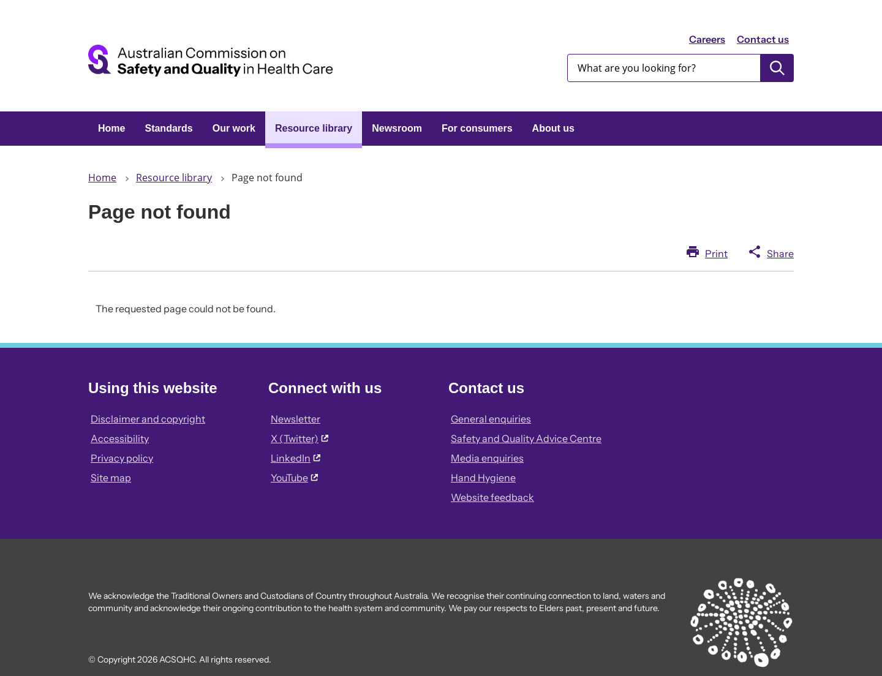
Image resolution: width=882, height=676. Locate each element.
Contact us (763, 39)
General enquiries (491, 419)
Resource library (313, 128)
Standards (168, 128)
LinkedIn (295, 458)
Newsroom (397, 128)
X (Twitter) (299, 438)
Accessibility (120, 438)
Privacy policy (122, 458)
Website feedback (492, 497)
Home (111, 128)
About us (553, 128)
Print (716, 253)
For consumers (477, 128)
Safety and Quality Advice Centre (526, 438)
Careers (707, 39)
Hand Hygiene (483, 477)
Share (780, 253)
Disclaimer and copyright (148, 419)
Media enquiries (487, 458)
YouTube (294, 477)
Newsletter (295, 419)
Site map (111, 477)
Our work (234, 128)
